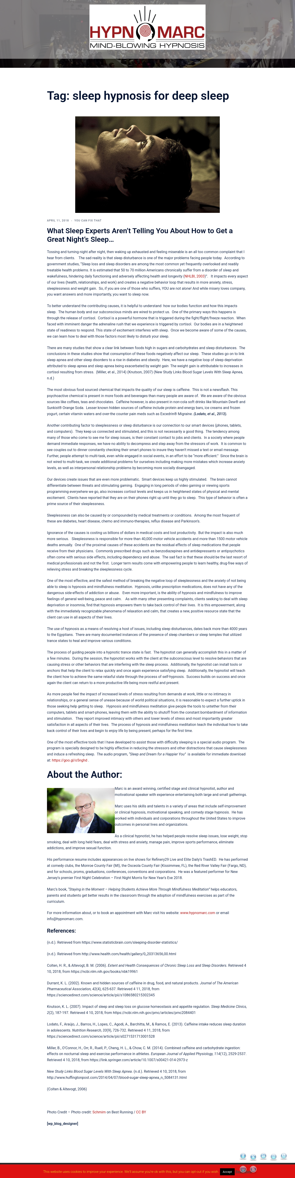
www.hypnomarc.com (197, 913)
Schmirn (99, 1112)
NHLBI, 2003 (195, 276)
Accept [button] (227, 1171)
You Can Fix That (88, 220)
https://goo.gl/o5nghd (69, 760)
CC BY (141, 1112)
